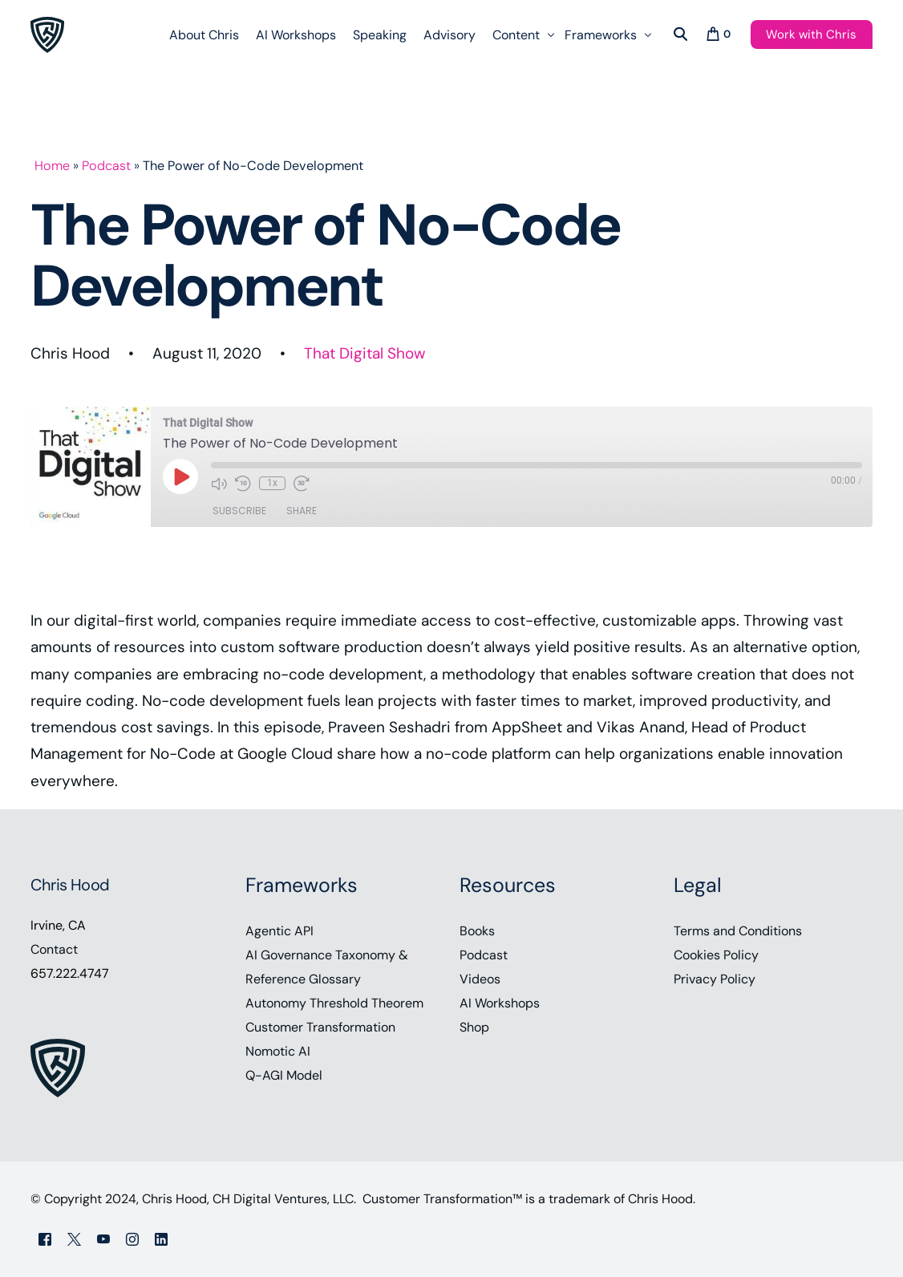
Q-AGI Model (283, 1075)
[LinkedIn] (161, 1238)
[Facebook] (44, 1238)
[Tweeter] (74, 1238)
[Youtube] (103, 1238)
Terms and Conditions (738, 930)
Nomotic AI (277, 1051)
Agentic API (279, 930)
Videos (480, 979)
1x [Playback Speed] (272, 483)
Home (52, 165)
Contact (54, 949)
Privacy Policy (714, 979)
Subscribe (239, 510)
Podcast (106, 165)
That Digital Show (365, 353)
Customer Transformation (320, 1027)
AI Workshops (500, 1003)
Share (301, 510)
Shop (474, 1027)
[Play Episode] (180, 476)
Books (477, 930)
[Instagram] (132, 1238)
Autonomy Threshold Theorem (334, 1003)
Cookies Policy (716, 955)
